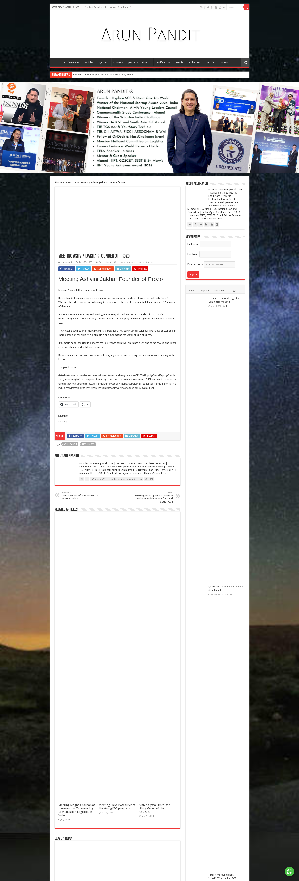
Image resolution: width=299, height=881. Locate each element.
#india (159, 379)
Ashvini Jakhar (129, 314)
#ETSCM (138, 375)
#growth (68, 387)
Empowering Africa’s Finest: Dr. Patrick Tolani (81, 495)
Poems (117, 62)
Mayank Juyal (147, 387)
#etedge (63, 375)
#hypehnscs (127, 375)
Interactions (72, 182)
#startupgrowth (85, 383)
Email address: (211, 264)
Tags (233, 290)
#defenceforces (91, 387)
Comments (220, 290)
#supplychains (119, 383)
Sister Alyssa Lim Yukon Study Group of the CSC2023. (154, 808)
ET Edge (94, 318)
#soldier (77, 387)
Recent (192, 290)
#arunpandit (114, 375)
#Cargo (104, 379)
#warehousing (136, 379)
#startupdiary (159, 383)
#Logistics (76, 379)
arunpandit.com (67, 367)
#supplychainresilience (139, 383)
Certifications (163, 62)
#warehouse (122, 387)
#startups (168, 379)
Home (57, 62)
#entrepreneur (91, 375)
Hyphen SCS (79, 318)
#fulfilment (150, 379)
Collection (194, 62)
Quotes (103, 62)
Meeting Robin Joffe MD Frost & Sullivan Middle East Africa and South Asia (153, 497)
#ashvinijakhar (75, 375)
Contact (224, 62)
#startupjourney (103, 383)
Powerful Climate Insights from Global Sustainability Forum (103, 74)
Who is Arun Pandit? (120, 7)
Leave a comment (126, 262)
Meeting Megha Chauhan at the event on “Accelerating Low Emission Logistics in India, (76, 810)
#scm (126, 379)
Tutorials (211, 62)
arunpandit (66, 262)
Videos (146, 62)
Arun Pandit (70, 444)
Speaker (131, 62)
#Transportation (91, 379)
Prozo (154, 314)
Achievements (71, 62)
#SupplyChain (150, 375)
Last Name (193, 254)
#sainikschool (107, 387)
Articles (89, 62)
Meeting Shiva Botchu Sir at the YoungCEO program (117, 806)
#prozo (103, 375)
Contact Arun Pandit (95, 7)
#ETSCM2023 (115, 379)
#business (134, 387)
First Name (193, 244)
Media (179, 62)
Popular (205, 290)
